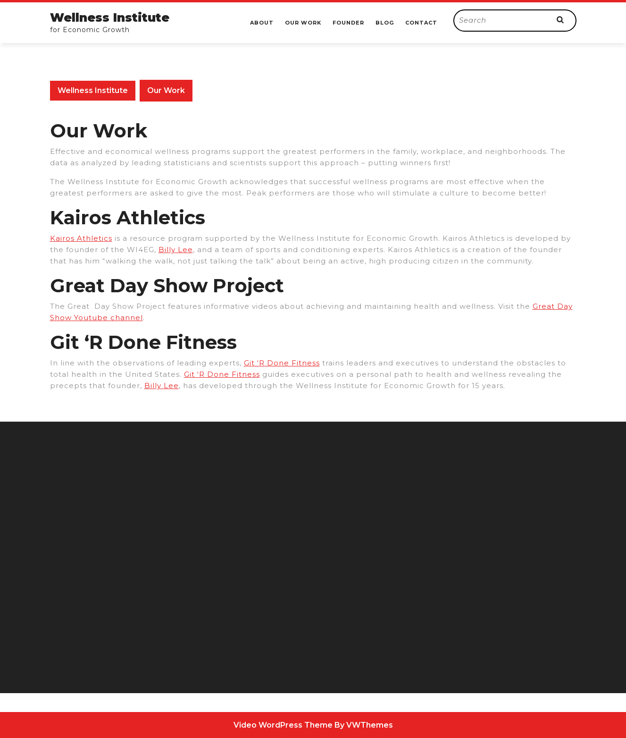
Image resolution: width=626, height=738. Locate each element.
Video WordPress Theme (283, 725)
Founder (348, 22)
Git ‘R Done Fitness (282, 362)
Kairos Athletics (81, 238)
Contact (421, 22)
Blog (385, 22)
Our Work (303, 22)
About (262, 22)
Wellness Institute (109, 17)
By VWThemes (363, 725)
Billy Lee (176, 249)
